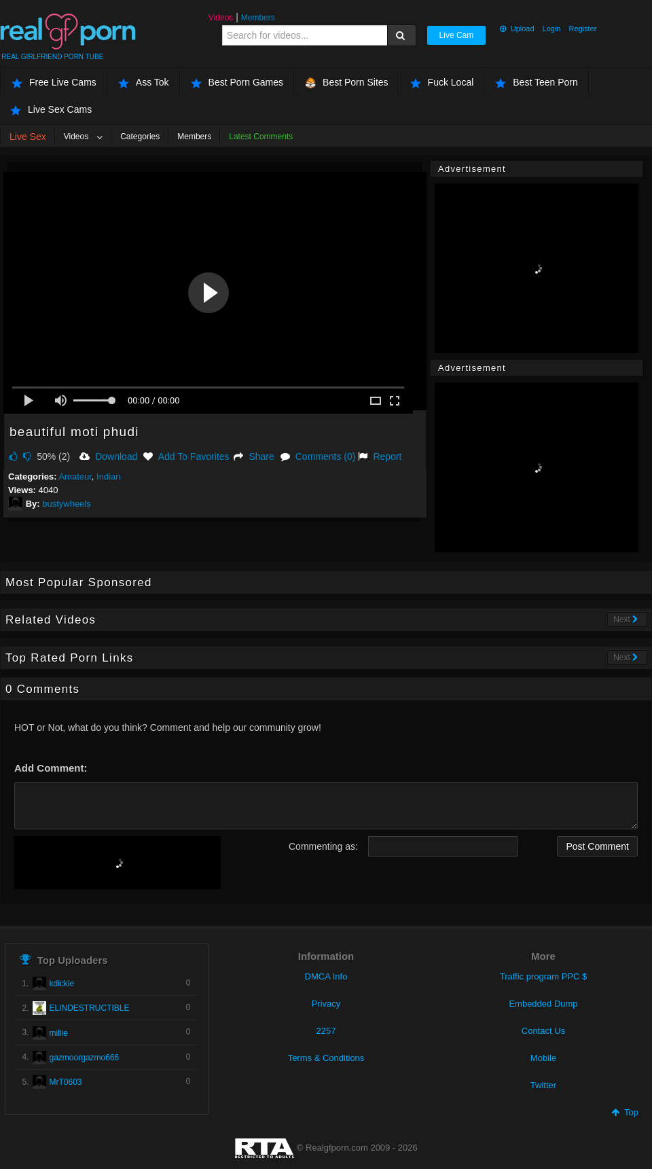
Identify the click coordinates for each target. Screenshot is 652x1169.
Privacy (326, 1004)
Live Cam (456, 35)
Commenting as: (323, 846)
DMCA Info (326, 976)
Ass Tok (143, 82)
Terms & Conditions (326, 1058)
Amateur (74, 476)
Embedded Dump (543, 1004)
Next (625, 619)
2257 (326, 1031)
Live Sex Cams (51, 109)
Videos (221, 17)
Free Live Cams (54, 82)
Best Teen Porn (536, 82)
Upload (517, 28)
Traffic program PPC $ (543, 976)
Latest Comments (261, 136)
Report (379, 456)
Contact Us (543, 1031)
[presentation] (117, 862)
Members (258, 17)
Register (582, 28)
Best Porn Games (237, 82)
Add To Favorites (186, 456)
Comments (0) (318, 456)
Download (108, 456)
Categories (140, 136)
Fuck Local (442, 82)
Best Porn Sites (346, 82)
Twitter (543, 1085)
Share (254, 456)
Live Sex (28, 136)
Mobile (543, 1058)
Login (552, 28)
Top (624, 1112)
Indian (108, 476)
